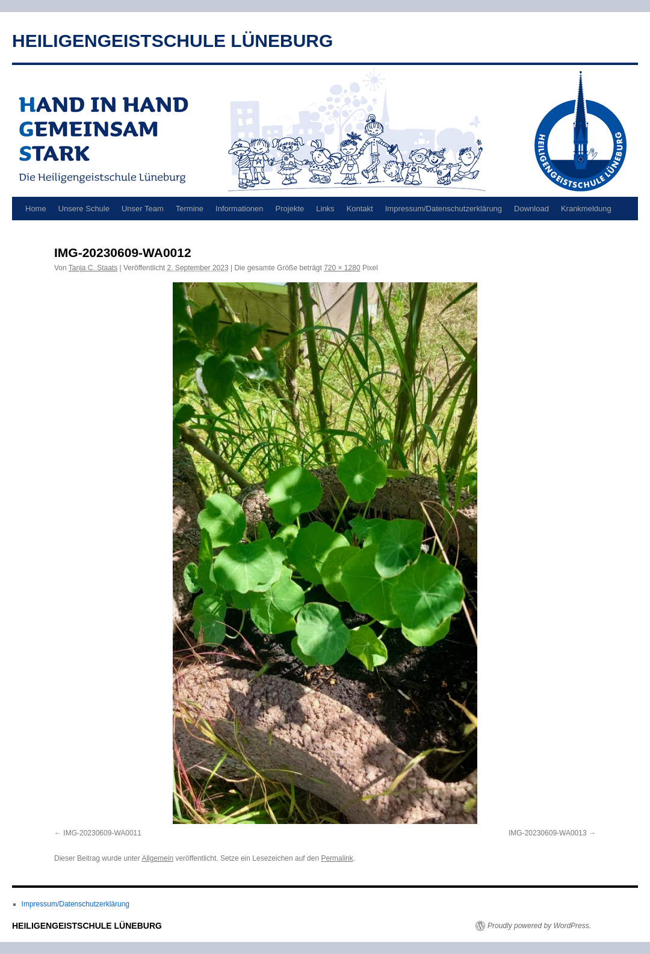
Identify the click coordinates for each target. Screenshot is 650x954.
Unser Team (143, 208)
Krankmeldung (586, 208)
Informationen (239, 208)
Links (325, 208)
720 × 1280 (342, 268)
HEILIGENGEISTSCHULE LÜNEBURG (172, 41)
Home (35, 208)
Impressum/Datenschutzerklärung (443, 208)
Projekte (290, 208)
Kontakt (360, 208)
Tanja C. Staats (93, 268)
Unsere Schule (84, 208)
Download (531, 208)
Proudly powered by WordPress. (539, 925)
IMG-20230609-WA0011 (102, 833)
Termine (189, 208)
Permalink (337, 858)
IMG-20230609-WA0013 (548, 833)
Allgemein (157, 858)
